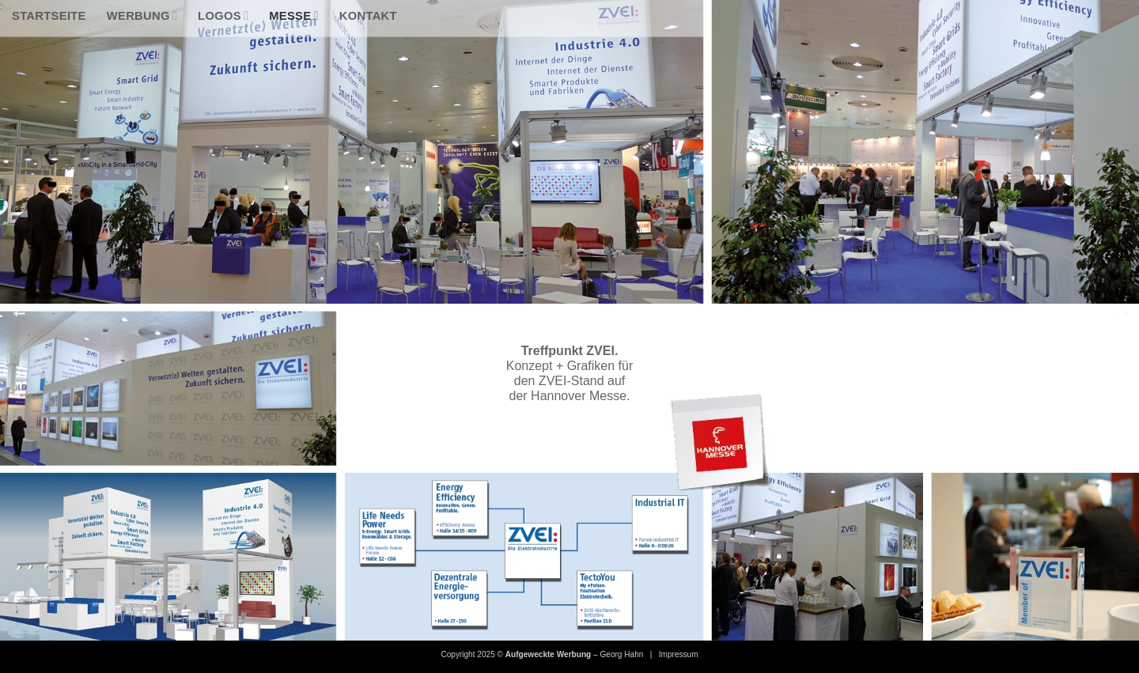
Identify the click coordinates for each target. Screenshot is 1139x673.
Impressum (678, 654)
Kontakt (368, 15)
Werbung (142, 15)
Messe (294, 15)
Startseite (49, 15)
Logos (223, 15)
